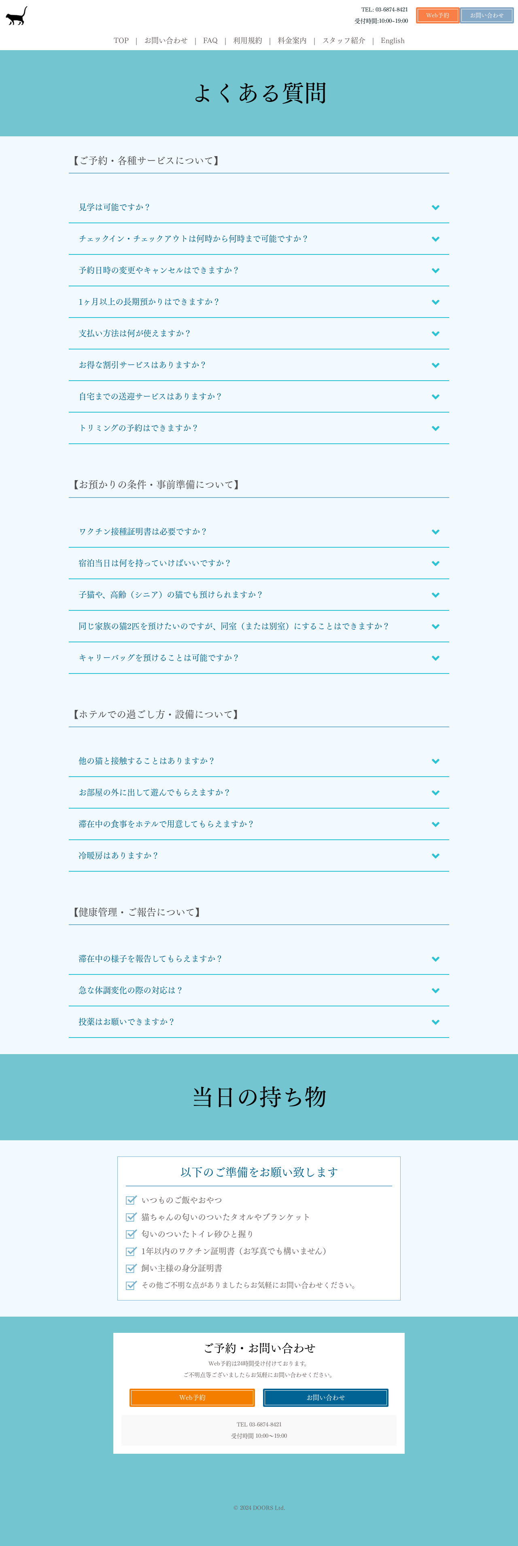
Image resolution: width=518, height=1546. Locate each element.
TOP (121, 40)
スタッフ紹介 (343, 40)
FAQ (210, 40)
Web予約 (437, 15)
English (393, 40)
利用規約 (247, 40)
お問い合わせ (487, 15)
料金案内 (292, 40)
